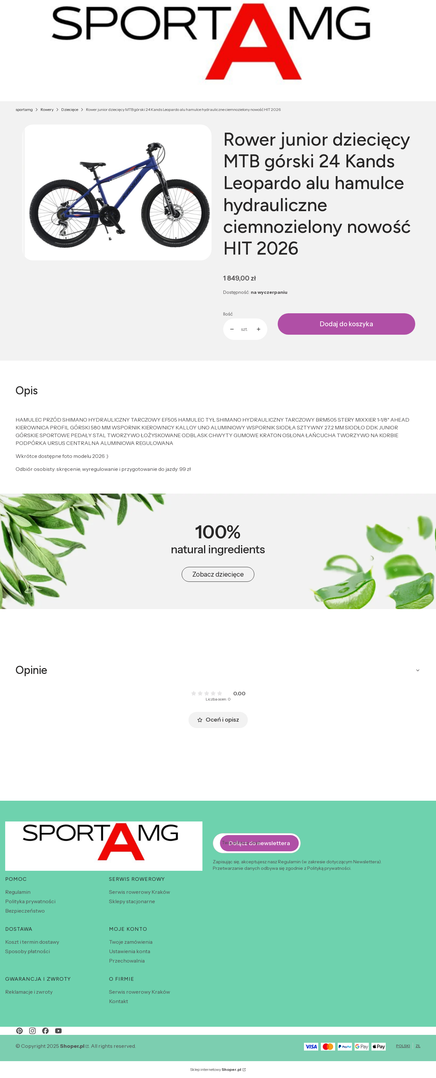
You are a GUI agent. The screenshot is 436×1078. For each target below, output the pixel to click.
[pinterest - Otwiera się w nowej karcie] (19, 1031)
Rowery (47, 109)
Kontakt (118, 1001)
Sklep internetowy (215, 1069)
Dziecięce (69, 109)
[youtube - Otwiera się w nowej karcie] (58, 1031)
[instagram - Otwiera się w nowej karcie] (32, 1031)
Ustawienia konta (129, 951)
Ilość (228, 314)
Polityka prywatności (30, 901)
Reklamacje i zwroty (29, 991)
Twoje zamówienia (130, 942)
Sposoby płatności (27, 951)
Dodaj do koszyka (346, 324)
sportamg (24, 109)
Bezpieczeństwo (25, 910)
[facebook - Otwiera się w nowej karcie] (45, 1031)
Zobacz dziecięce (218, 574)
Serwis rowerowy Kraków (139, 892)
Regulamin (17, 892)
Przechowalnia (127, 960)
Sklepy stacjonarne (132, 901)
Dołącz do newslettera (259, 842)
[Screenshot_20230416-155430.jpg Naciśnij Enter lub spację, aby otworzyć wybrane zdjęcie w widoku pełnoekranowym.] (117, 192)
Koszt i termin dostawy (32, 942)
